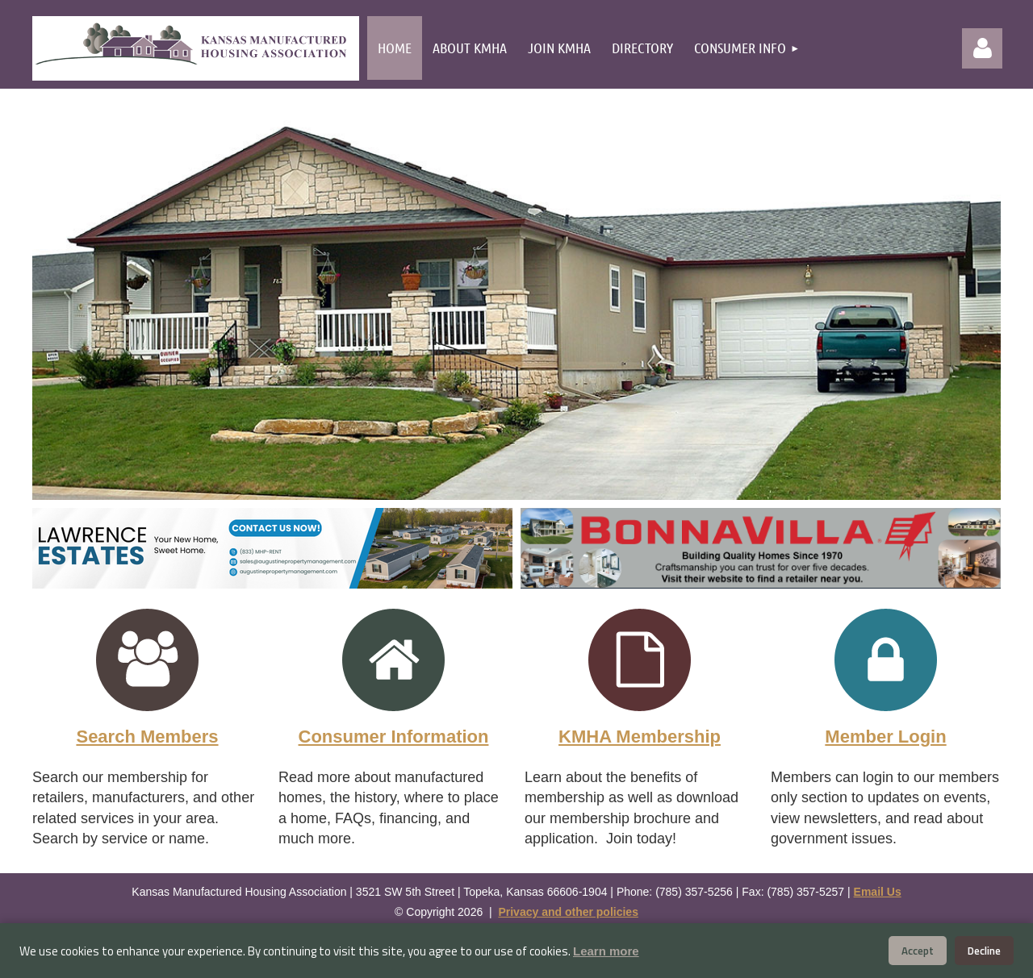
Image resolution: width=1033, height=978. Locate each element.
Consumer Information (394, 736)
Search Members (147, 736)
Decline (984, 951)
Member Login (885, 736)
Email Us (877, 891)
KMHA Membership (639, 736)
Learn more (606, 951)
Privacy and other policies (568, 911)
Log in (982, 48)
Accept (917, 951)
